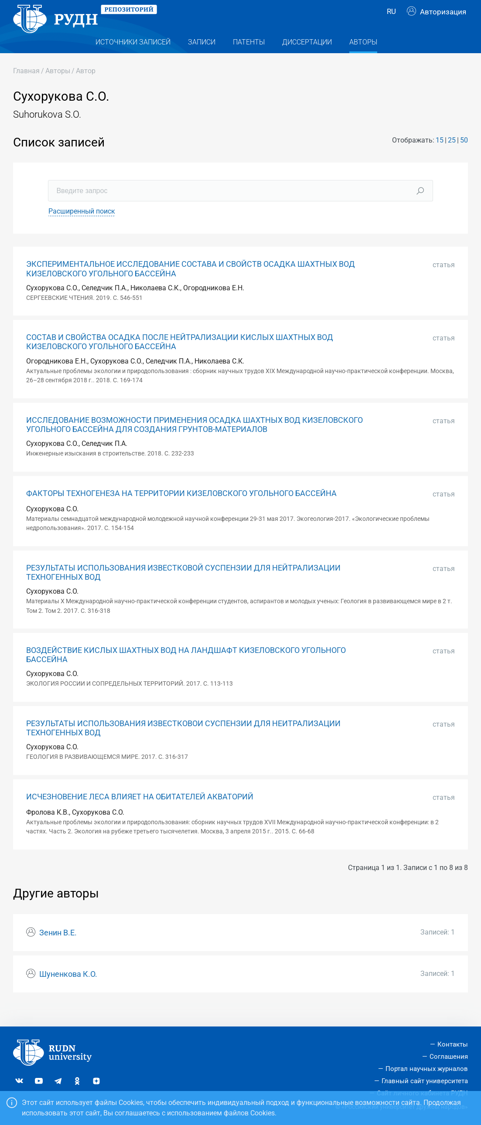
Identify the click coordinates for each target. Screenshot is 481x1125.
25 (452, 157)
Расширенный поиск (81, 228)
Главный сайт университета (425, 1081)
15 (439, 157)
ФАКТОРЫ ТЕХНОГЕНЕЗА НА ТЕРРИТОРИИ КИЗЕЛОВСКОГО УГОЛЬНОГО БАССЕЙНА (181, 510)
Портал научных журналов (426, 1069)
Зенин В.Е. (58, 949)
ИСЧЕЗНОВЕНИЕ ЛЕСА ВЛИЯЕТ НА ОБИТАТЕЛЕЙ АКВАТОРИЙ (139, 813)
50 (464, 157)
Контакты (452, 1044)
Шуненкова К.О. (68, 990)
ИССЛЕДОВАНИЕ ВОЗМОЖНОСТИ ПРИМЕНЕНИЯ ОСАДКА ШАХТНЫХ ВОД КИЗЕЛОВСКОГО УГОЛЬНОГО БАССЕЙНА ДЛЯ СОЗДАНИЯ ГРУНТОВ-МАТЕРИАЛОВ (194, 441)
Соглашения (449, 1056)
